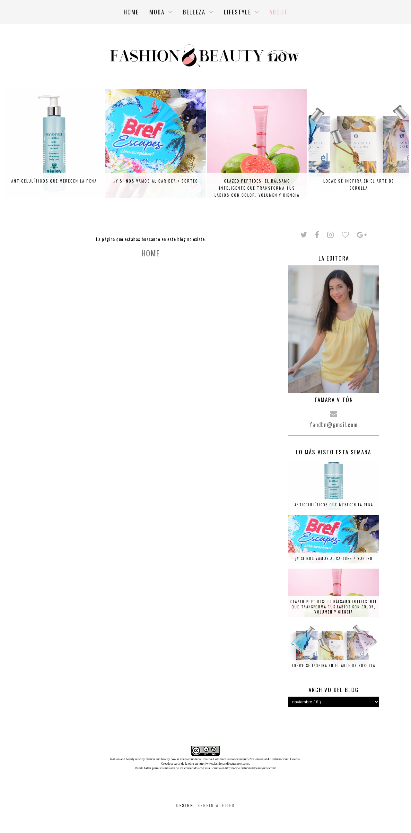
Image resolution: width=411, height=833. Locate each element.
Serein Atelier (216, 805)
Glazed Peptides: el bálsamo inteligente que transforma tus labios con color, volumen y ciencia (257, 188)
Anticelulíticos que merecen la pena (54, 181)
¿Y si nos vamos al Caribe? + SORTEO (155, 181)
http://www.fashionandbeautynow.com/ (223, 763)
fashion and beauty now (160, 759)
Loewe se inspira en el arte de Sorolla (358, 184)
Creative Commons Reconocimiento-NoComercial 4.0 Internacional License (251, 759)
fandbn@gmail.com (334, 424)
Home (151, 253)
